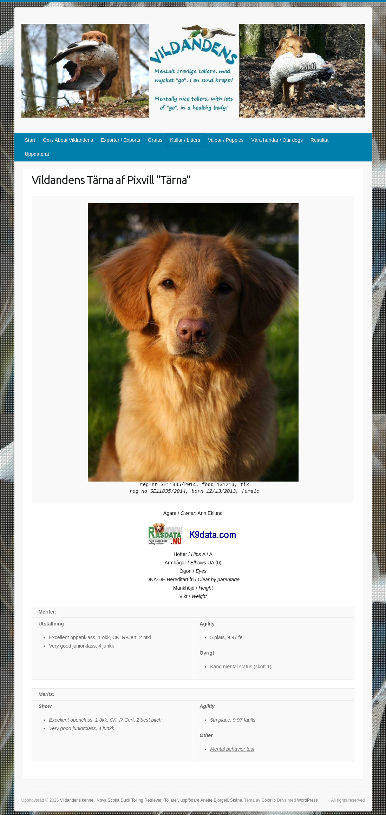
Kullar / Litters (185, 140)
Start (30, 140)
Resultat (319, 140)
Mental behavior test (232, 749)
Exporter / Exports (120, 140)
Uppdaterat (37, 154)
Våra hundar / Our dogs (277, 140)
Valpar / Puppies (226, 140)
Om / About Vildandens (68, 140)
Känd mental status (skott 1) (240, 666)
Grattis (155, 140)
